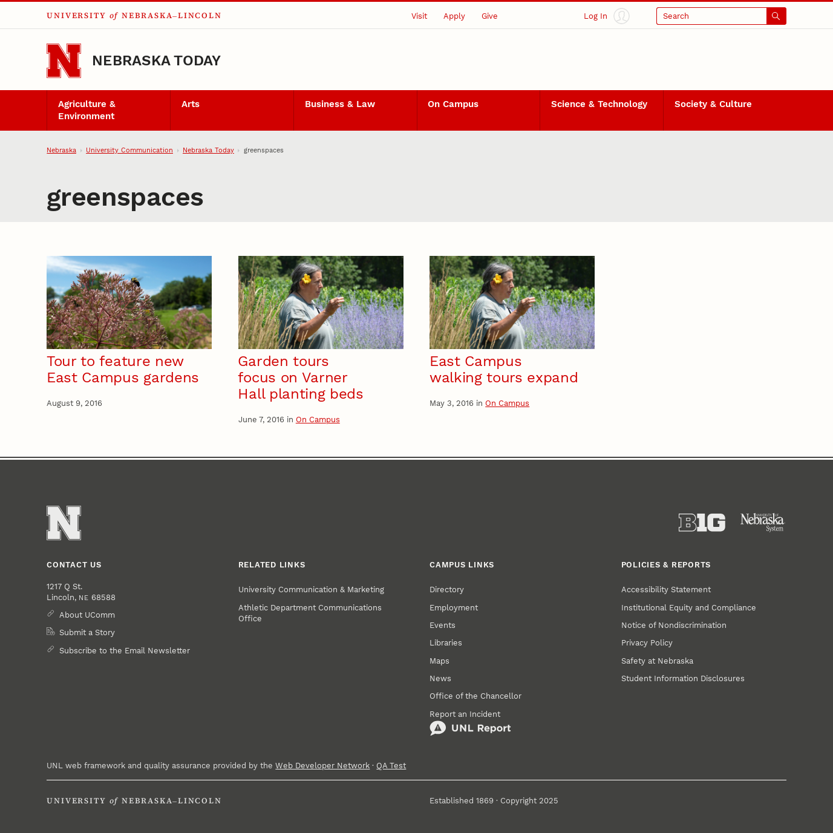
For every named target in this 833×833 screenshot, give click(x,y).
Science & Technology (599, 104)
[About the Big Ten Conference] (702, 522)
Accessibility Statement (666, 589)
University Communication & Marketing (311, 589)
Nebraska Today (156, 60)
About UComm (87, 614)
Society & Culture (713, 104)
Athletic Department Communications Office (310, 613)
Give (490, 16)
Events (443, 625)
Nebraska (61, 150)
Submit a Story (87, 632)
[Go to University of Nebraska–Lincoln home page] (64, 61)
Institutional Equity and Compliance (688, 607)
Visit (419, 16)
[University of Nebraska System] (763, 522)
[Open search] (721, 16)
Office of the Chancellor (475, 696)
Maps (439, 660)
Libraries (446, 642)
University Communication (129, 150)
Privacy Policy (647, 642)
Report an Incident (470, 723)
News (440, 678)
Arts (190, 104)
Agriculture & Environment (87, 110)
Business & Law (340, 104)
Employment (454, 607)
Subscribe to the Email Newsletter (124, 650)
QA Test (391, 765)
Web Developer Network (322, 765)
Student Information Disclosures (683, 678)
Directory (447, 589)
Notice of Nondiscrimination (674, 625)
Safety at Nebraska (657, 660)
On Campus (453, 104)
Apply (454, 16)
